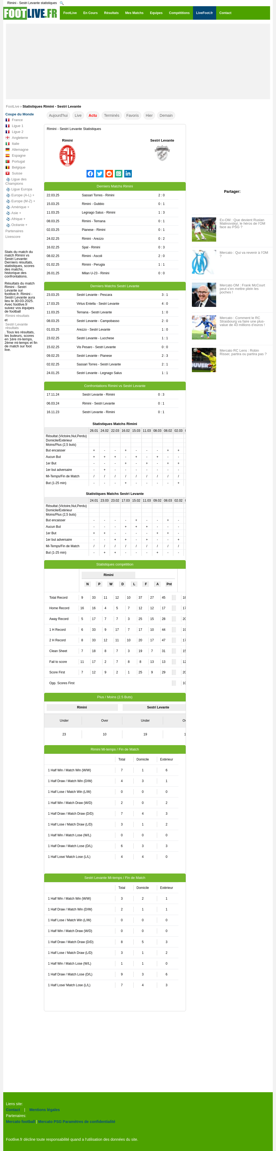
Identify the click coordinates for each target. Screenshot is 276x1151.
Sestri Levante (162, 140)
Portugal (15, 161)
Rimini (67, 140)
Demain (166, 115)
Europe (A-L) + (19, 195)
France (14, 120)
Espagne (15, 155)
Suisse (13, 173)
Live (78, 115)
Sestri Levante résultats (16, 326)
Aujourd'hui (58, 115)
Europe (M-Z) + (20, 201)
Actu (93, 115)
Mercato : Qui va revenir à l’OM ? (244, 254)
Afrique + (15, 219)
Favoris (132, 115)
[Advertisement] (138, 61)
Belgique (15, 167)
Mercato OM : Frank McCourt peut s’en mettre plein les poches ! (242, 288)
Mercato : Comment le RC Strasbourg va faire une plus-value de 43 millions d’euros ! (242, 321)
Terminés (111, 115)
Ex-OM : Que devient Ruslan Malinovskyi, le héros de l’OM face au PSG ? (242, 223)
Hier (149, 115)
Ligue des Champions (15, 181)
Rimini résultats (17, 316)
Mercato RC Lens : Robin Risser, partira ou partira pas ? (243, 352)
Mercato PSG (50, 1121)
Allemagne (16, 150)
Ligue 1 (14, 126)
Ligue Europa (18, 189)
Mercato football (20, 1121)
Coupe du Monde (19, 114)
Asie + (13, 213)
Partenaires (14, 231)
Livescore (12, 237)
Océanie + (16, 225)
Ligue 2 (14, 132)
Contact (13, 1110)
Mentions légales (44, 1110)
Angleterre (16, 138)
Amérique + (17, 207)
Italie (12, 144)
